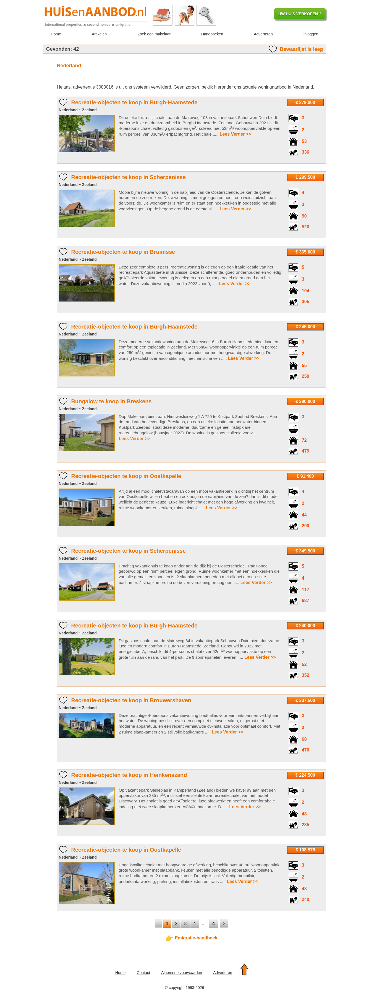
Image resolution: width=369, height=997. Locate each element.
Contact (143, 973)
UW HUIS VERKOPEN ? (299, 14)
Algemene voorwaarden (181, 973)
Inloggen (310, 34)
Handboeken (212, 34)
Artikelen (99, 34)
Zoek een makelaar (154, 34)
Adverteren (263, 34)
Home (56, 34)
